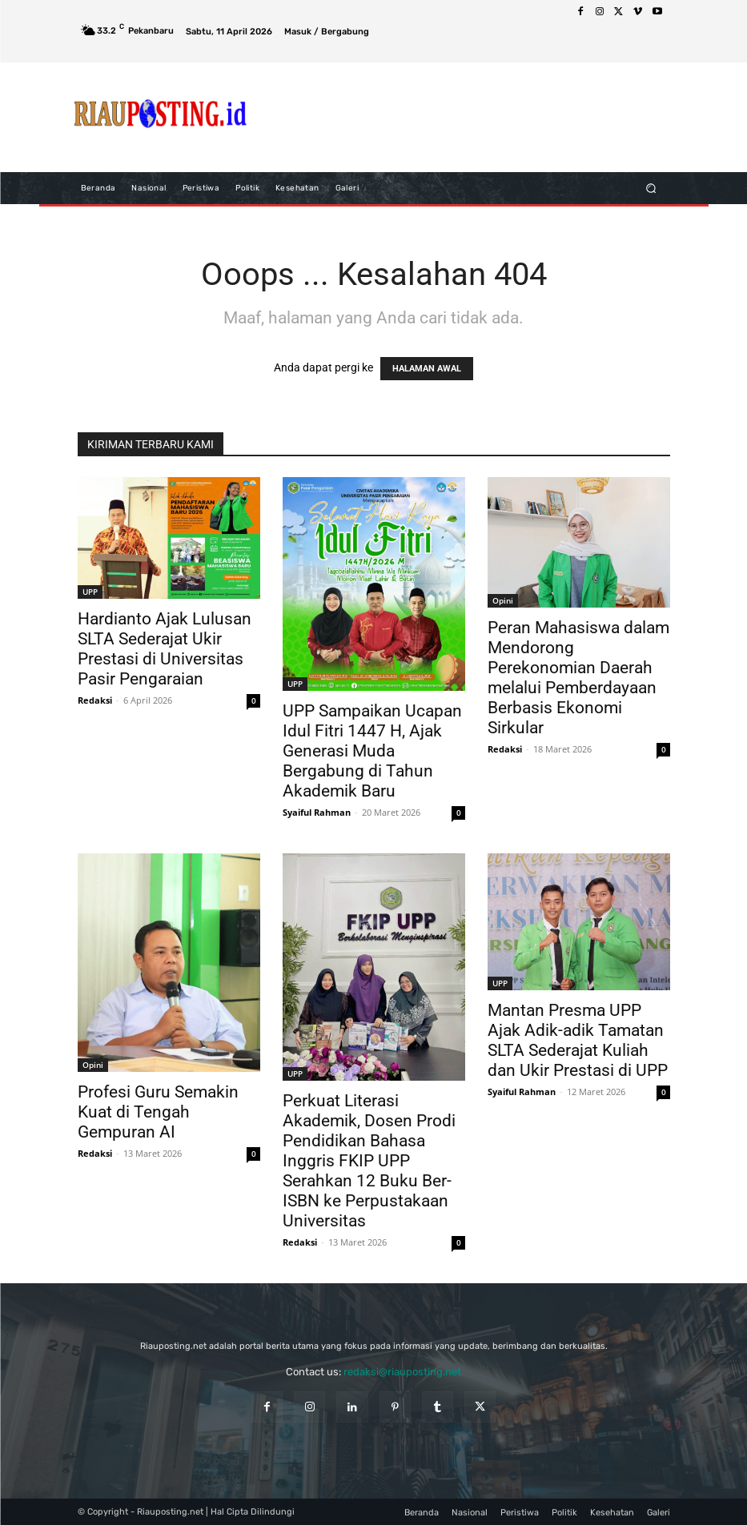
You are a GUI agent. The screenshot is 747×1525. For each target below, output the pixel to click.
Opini (502, 600)
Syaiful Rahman (317, 812)
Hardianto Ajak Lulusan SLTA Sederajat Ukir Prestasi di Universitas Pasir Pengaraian (164, 648)
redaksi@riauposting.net (402, 1372)
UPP (90, 591)
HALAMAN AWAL (426, 368)
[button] (650, 187)
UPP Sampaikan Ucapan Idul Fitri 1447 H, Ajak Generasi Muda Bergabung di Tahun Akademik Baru (372, 751)
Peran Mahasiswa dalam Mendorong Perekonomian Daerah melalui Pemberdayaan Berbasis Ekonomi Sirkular (578, 677)
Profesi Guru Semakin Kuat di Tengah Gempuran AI (158, 1112)
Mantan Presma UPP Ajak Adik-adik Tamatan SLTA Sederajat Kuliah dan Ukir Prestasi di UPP (578, 1040)
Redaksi (95, 700)
